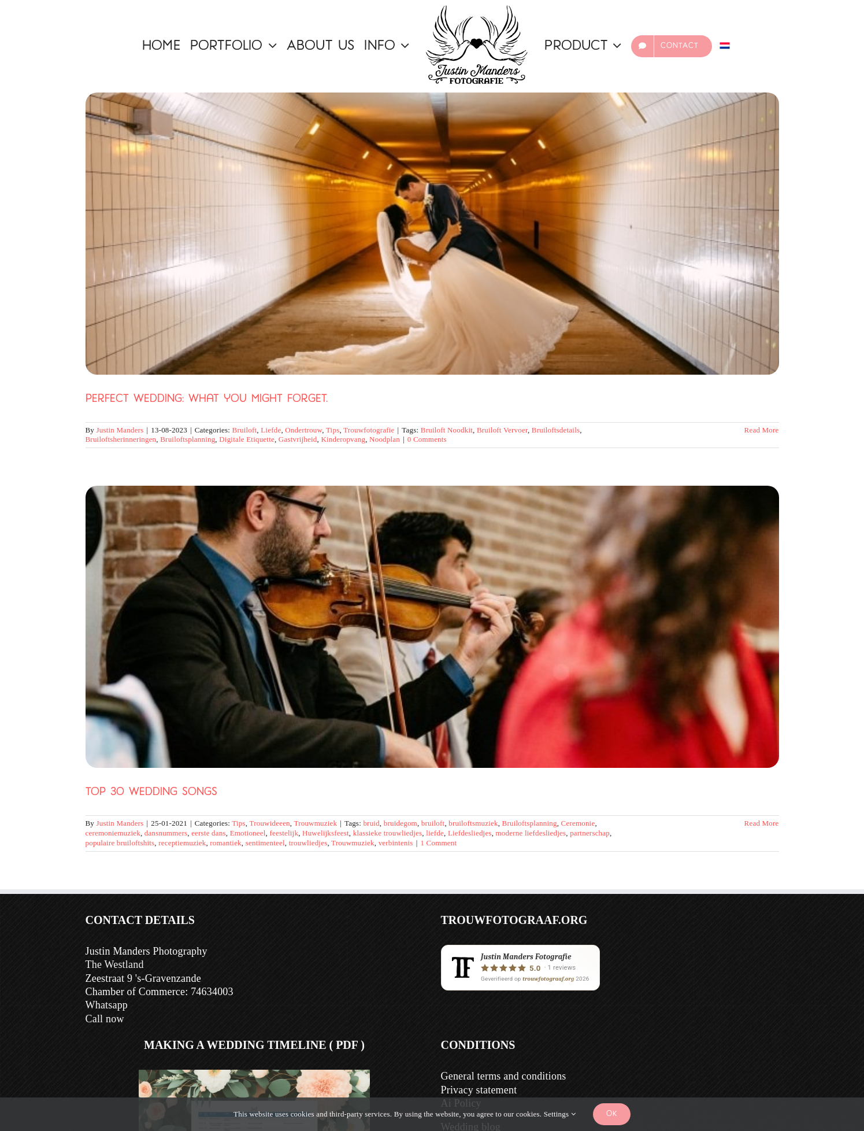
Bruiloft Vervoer (502, 430)
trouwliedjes (308, 842)
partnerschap (590, 833)
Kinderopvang (343, 439)
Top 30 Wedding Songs (151, 792)
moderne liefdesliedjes (531, 833)
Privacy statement (479, 1090)
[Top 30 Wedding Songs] (432, 627)
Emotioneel (248, 833)
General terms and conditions (503, 1076)
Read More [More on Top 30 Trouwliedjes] (761, 823)
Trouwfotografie (368, 430)
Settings (560, 1114)
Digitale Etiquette (247, 439)
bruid (371, 823)
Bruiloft (244, 430)
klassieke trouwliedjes (387, 833)
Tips (332, 430)
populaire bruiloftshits (120, 842)
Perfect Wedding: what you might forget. (207, 399)
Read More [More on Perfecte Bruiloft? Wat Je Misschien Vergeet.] (761, 430)
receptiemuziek (182, 842)
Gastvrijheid (298, 439)
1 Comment (438, 842)
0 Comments (427, 439)
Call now (105, 1019)
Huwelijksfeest (325, 833)
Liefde (271, 430)
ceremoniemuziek (113, 833)
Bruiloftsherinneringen (121, 439)
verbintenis (396, 842)
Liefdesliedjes (470, 833)
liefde (435, 833)
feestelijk (283, 833)
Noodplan (384, 439)
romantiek (226, 842)
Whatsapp (107, 1005)
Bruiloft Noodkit (447, 430)
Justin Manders (120, 430)
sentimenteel (265, 842)
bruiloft (433, 823)
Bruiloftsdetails (556, 430)
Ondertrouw (303, 430)
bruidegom (400, 823)
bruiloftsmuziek (473, 823)
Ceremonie (578, 823)
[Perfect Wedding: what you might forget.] (432, 234)
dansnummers (165, 833)
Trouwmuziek (315, 823)
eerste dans (208, 833)
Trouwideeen (269, 823)
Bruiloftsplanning (187, 439)
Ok (611, 1114)
